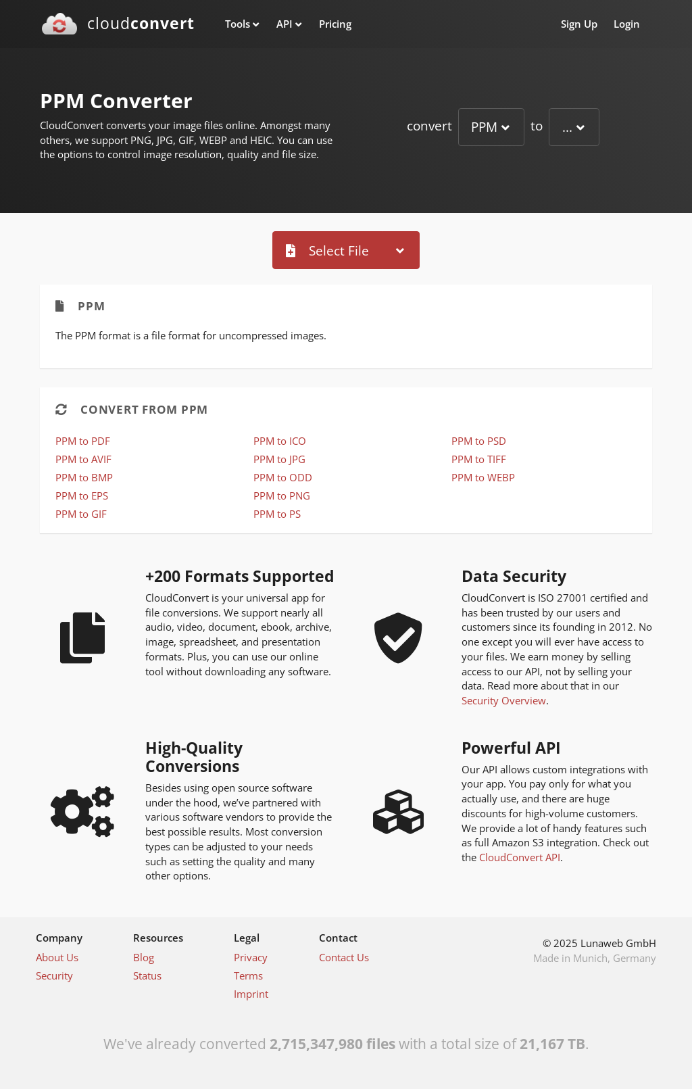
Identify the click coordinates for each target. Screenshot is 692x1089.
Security (54, 975)
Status (147, 975)
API (284, 23)
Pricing (335, 23)
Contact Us (344, 957)
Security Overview (504, 700)
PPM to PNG (281, 495)
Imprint (251, 993)
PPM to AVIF (83, 459)
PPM (484, 126)
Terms (248, 975)
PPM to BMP (84, 477)
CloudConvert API (519, 857)
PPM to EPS (81, 495)
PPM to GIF (81, 514)
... (567, 126)
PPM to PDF (82, 440)
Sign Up (579, 23)
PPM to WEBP (483, 477)
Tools (237, 23)
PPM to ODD (282, 477)
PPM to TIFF (478, 459)
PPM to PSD (478, 440)
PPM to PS (277, 514)
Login (627, 23)
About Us (57, 957)
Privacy (251, 957)
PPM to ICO (279, 440)
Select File (327, 250)
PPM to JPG (279, 459)
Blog (143, 957)
